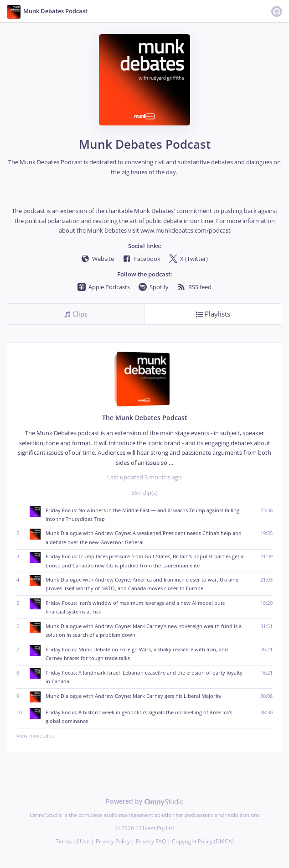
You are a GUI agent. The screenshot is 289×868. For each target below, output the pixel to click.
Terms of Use (73, 841)
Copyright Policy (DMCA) (203, 841)
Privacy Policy (113, 841)
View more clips (144, 735)
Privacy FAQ (151, 841)
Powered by (145, 801)
